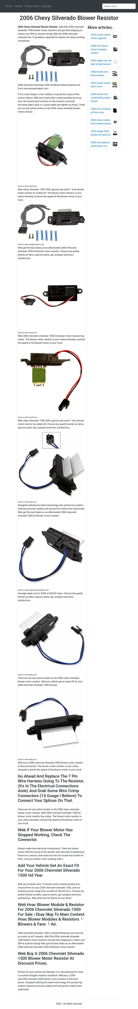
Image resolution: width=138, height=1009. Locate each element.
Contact (18, 6)
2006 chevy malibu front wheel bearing (101, 122)
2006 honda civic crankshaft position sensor (101, 98)
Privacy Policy (32, 6)
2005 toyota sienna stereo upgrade (101, 36)
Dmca (9, 6)
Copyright (46, 6)
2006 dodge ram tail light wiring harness (101, 62)
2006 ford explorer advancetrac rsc (100, 144)
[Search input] (119, 6)
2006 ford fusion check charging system (99, 49)
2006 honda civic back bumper (99, 73)
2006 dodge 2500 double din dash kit (100, 133)
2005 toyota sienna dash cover (101, 85)
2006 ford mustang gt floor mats (101, 110)
